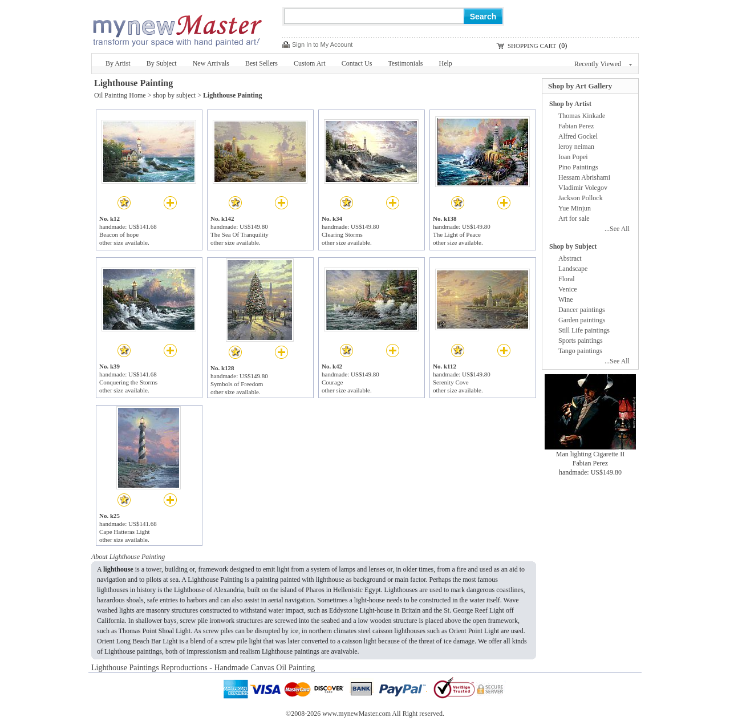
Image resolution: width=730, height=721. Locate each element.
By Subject (162, 63)
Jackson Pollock (580, 198)
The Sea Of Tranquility (239, 234)
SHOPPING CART (532, 45)
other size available (123, 242)
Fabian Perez (576, 126)
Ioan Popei (573, 157)
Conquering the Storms (128, 382)
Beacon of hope (119, 234)
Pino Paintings (578, 167)
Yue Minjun (574, 208)
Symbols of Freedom (236, 383)
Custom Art (310, 63)
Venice (567, 289)
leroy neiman (576, 147)
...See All (617, 229)
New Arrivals (211, 63)
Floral (566, 279)
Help (445, 63)
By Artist (118, 63)
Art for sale (574, 218)
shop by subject (174, 95)
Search (483, 16)
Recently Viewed (603, 64)
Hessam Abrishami (584, 177)
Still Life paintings (584, 330)
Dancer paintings (581, 310)
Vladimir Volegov (582, 188)
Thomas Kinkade (581, 116)
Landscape (572, 269)
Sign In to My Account (322, 44)
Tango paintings (580, 351)
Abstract (570, 258)
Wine (565, 299)
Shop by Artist (570, 104)
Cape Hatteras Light (124, 531)
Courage (332, 382)
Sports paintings (580, 341)
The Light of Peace (457, 234)
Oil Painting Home (120, 95)
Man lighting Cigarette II (590, 454)
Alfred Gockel (578, 136)
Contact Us (357, 63)
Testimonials (405, 63)
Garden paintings (581, 320)
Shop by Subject (573, 246)
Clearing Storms (342, 234)
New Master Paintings (176, 27)
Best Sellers (261, 63)
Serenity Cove (451, 382)
